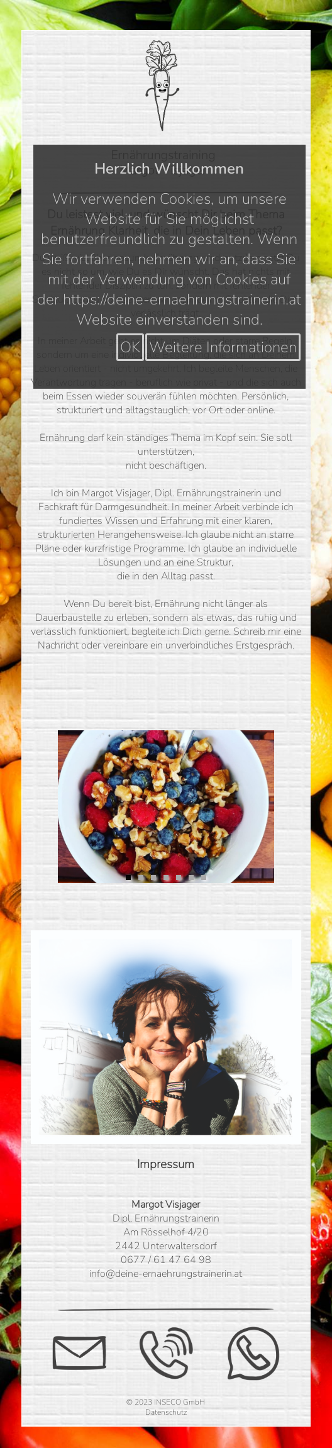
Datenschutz (166, 1412)
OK (130, 347)
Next (255, 802)
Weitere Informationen (223, 347)
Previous (76, 802)
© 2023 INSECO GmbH (165, 1402)
